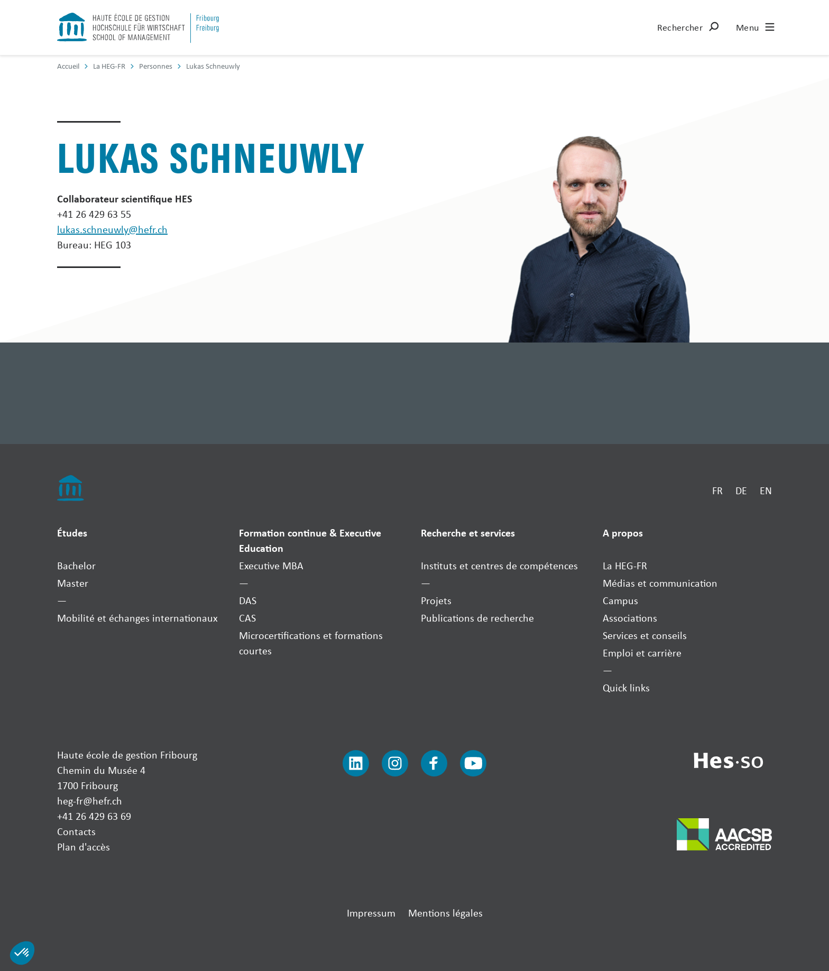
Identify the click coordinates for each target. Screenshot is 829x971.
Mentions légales (445, 912)
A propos (623, 532)
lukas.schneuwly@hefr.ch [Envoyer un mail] (112, 229)
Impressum (371, 912)
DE (741, 490)
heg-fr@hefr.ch (89, 800)
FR (717, 490)
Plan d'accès (83, 846)
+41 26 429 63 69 (94, 816)
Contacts (76, 831)
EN (766, 490)
